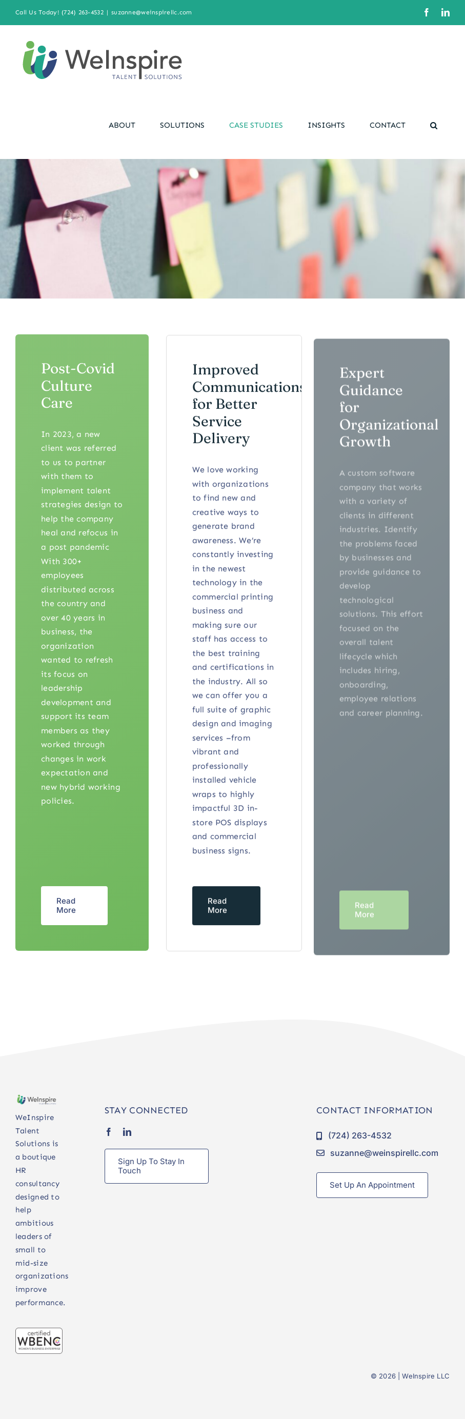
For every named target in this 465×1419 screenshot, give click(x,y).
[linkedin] (127, 1132)
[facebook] (109, 1132)
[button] (434, 125)
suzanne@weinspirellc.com (151, 12)
